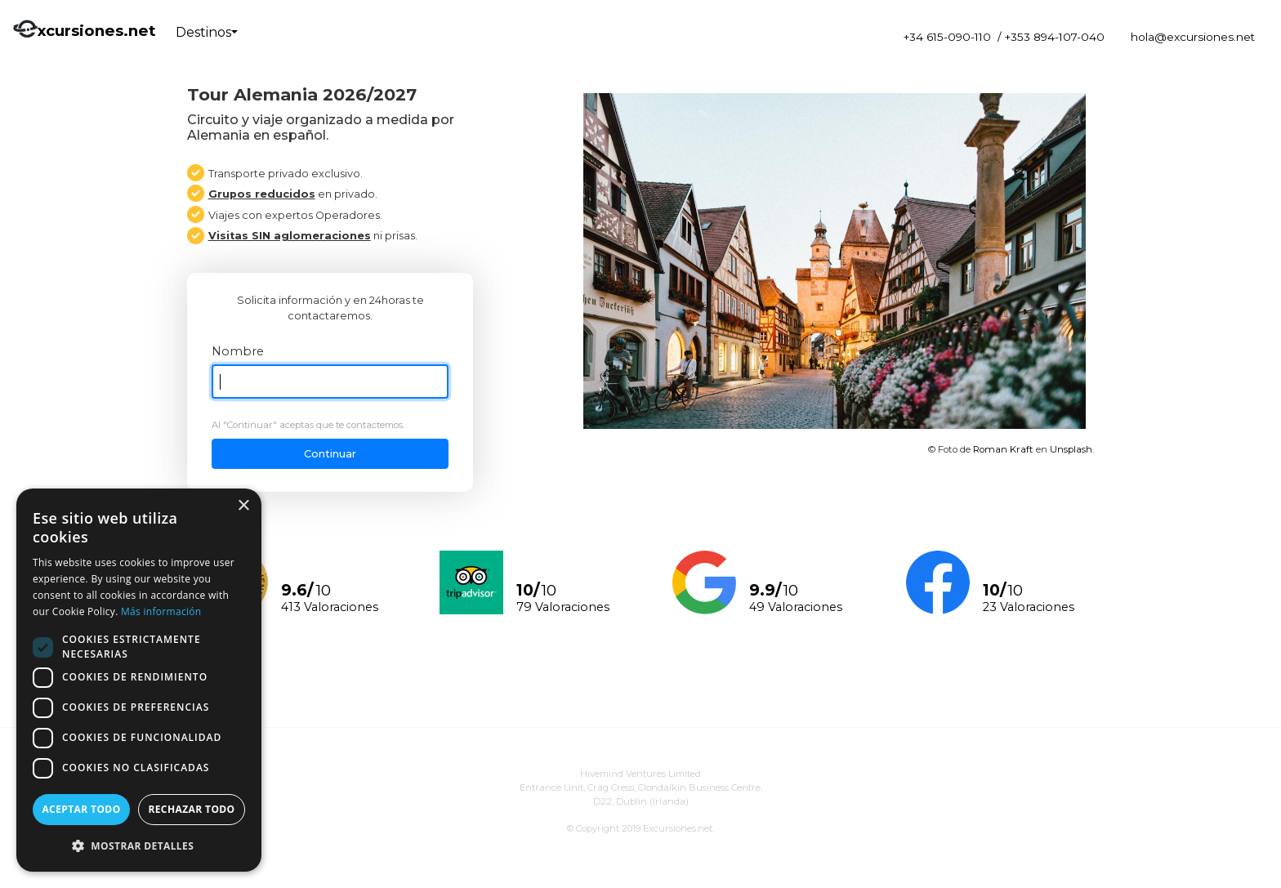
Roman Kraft (1003, 449)
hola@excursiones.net (1193, 36)
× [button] (243, 506)
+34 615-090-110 (947, 36)
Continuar (330, 454)
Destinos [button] (203, 32)
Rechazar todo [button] (191, 809)
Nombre (238, 351)
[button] (139, 845)
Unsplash (1071, 449)
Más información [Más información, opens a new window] (161, 611)
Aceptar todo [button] (81, 809)
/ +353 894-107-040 (1051, 36)
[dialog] (138, 680)
